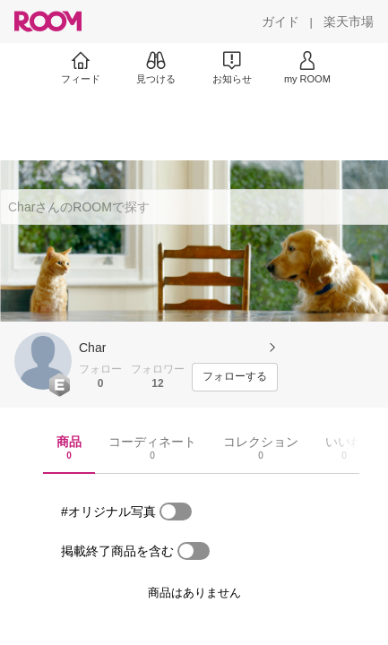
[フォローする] (235, 377)
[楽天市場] (348, 21)
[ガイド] (280, 21)
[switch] (176, 511)
